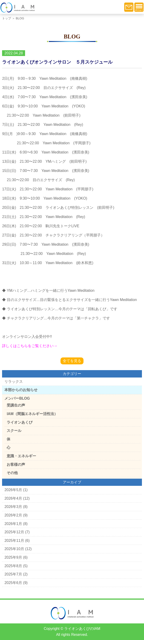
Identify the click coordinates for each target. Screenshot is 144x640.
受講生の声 (16, 405)
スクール (14, 431)
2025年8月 (13, 566)
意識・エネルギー (21, 456)
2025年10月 (14, 549)
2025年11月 (14, 541)
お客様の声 (16, 464)
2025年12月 (14, 532)
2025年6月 (13, 583)
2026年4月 (13, 498)
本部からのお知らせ (20, 390)
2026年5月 (13, 490)
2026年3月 (13, 507)
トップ (6, 18)
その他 (12, 473)
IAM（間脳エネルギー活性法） (32, 414)
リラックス (13, 381)
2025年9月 (13, 557)
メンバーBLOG (17, 398)
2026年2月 (13, 515)
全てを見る (72, 361)
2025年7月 (13, 574)
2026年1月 (13, 524)
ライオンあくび (19, 422)
